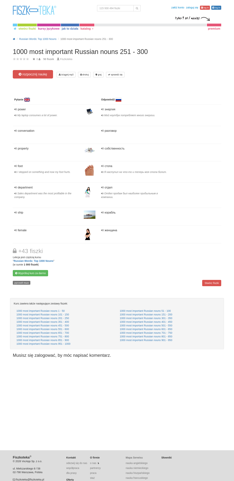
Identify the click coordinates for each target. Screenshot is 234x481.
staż (92, 477)
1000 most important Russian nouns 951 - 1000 (43, 343)
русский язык (21, 282)
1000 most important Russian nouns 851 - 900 (42, 340)
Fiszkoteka (66, 59)
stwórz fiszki (27, 28)
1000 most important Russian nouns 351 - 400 (42, 321)
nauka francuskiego (137, 477)
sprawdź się (115, 74)
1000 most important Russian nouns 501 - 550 (146, 325)
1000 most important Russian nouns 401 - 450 (146, 321)
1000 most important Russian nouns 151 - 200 (146, 314)
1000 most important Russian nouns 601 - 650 (146, 329)
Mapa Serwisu (134, 457)
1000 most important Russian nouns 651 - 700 (42, 332)
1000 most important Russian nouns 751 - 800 (42, 336)
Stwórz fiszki (212, 283)
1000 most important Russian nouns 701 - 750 (146, 332)
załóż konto (177, 7)
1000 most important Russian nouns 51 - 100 (145, 310)
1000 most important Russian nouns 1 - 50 (40, 310)
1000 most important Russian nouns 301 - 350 (146, 318)
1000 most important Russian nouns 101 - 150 (42, 314)
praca (93, 472)
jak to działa (70, 28)
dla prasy (71, 472)
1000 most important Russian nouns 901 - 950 (146, 340)
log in (205, 7)
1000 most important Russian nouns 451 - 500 (42, 325)
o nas (93, 463)
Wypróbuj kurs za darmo (30, 273)
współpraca (72, 468)
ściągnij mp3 (66, 74)
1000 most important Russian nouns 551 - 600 (42, 329)
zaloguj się (192, 7)
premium (214, 28)
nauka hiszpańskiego (138, 472)
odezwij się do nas (76, 463)
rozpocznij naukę (33, 74)
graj (98, 74)
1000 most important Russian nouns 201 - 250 (42, 318)
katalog (86, 28)
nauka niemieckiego (137, 468)
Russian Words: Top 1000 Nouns (33, 260)
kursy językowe (48, 28)
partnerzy (95, 468)
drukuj (84, 74)
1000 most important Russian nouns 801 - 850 (146, 336)
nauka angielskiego (137, 463)
